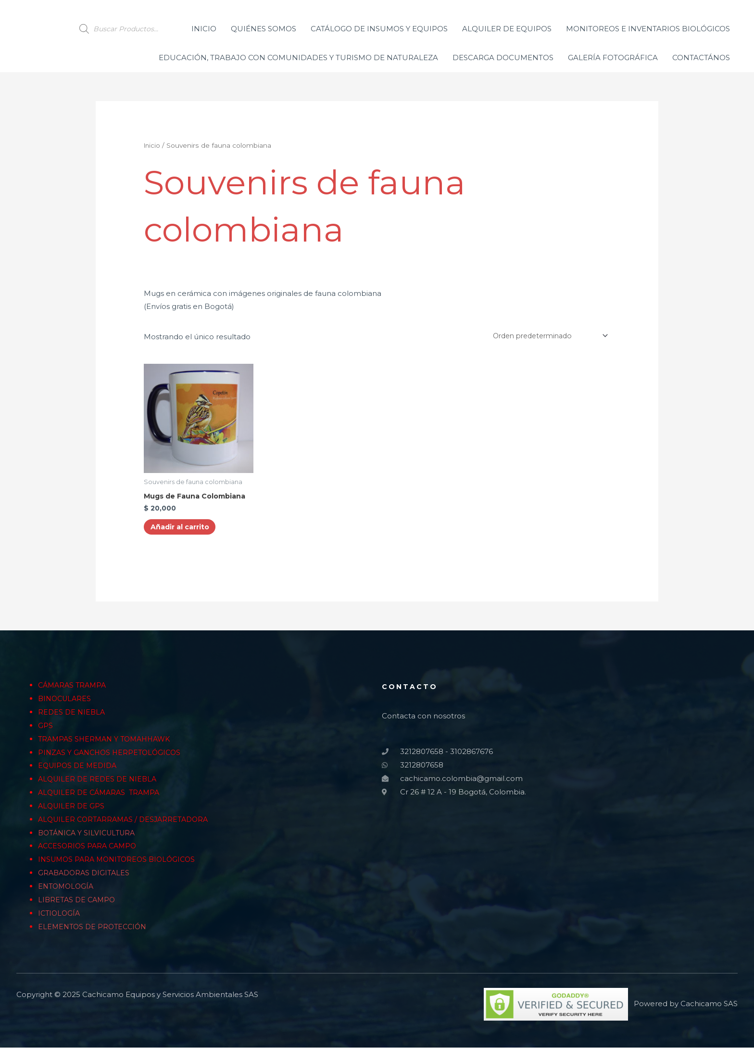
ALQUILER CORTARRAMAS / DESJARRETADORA (126, 821)
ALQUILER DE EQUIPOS (507, 28)
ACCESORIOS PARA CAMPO (89, 848)
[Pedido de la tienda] (544, 336)
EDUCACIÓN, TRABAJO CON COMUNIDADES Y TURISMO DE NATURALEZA (298, 57)
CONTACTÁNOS (701, 57)
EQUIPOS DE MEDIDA (79, 767)
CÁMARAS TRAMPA (74, 687)
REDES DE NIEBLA (72, 714)
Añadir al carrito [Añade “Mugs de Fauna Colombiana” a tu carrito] (184, 528)
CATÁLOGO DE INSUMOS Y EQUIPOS (379, 28)
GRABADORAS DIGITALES (85, 875)
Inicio (153, 145)
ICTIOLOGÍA (60, 915)
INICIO (203, 28)
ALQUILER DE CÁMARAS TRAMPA (102, 794)
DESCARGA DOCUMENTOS (502, 57)
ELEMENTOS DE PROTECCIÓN (94, 928)
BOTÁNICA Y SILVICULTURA (89, 834)
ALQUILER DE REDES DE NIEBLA (99, 781)
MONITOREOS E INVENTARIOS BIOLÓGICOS (648, 28)
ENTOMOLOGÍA (67, 888)
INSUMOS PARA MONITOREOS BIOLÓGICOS (120, 861)
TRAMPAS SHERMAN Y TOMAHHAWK (108, 740)
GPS (45, 727)
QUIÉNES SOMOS (263, 28)
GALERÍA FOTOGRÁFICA (613, 57)
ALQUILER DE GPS (72, 808)
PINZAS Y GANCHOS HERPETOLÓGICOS (112, 754)
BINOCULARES (66, 700)
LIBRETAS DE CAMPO (78, 901)
